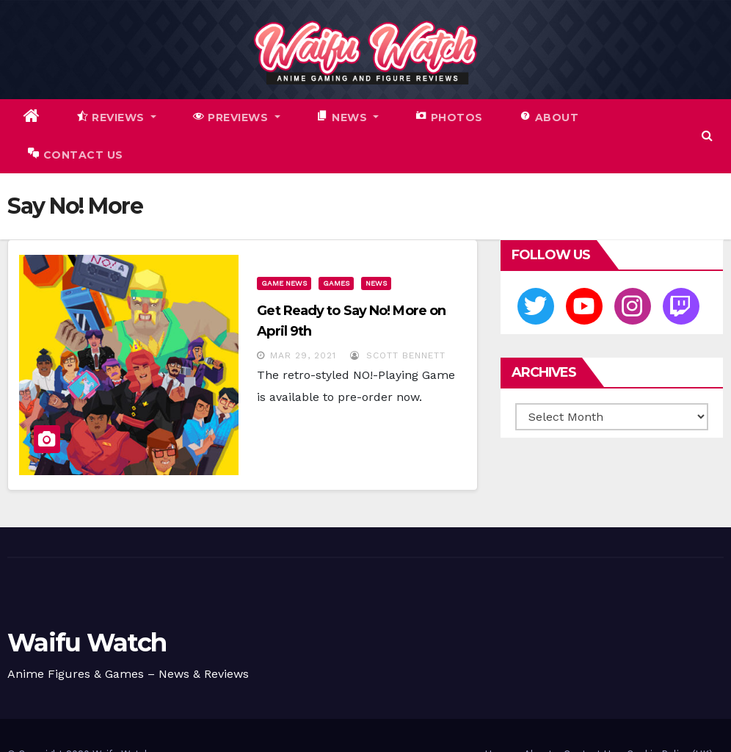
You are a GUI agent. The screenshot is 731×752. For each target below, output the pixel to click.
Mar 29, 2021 (303, 355)
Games (336, 283)
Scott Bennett (397, 355)
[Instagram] (632, 306)
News (376, 283)
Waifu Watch (86, 642)
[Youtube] (584, 306)
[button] (707, 135)
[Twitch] (681, 306)
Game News (284, 283)
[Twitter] (535, 306)
